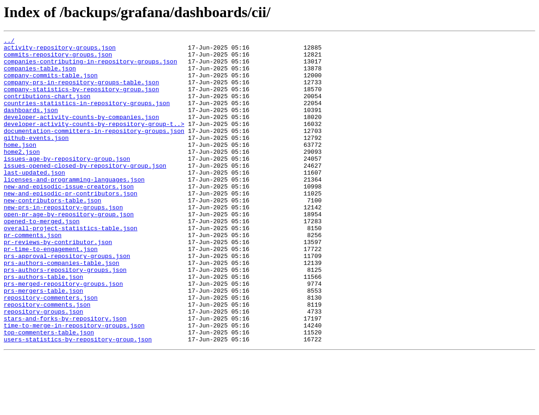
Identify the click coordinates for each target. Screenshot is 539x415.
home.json (20, 167)
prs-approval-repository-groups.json (67, 300)
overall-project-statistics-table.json (71, 267)
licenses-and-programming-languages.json (74, 208)
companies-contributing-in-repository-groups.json (90, 67)
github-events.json (36, 158)
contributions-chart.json (47, 108)
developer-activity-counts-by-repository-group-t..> (94, 142)
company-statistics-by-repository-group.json (81, 100)
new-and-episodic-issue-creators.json (69, 217)
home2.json (22, 175)
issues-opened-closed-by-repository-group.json (85, 192)
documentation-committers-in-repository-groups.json (94, 150)
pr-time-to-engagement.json (51, 292)
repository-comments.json (47, 358)
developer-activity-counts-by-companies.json (81, 133)
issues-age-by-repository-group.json (67, 183)
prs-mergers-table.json (43, 342)
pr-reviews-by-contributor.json (58, 283)
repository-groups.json (43, 367)
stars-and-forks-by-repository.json (65, 375)
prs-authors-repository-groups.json (65, 317)
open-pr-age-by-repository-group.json (69, 250)
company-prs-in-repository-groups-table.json (81, 92)
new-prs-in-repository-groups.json (63, 242)
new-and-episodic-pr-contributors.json (71, 225)
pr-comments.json (33, 275)
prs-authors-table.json (43, 325)
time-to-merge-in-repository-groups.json (74, 383)
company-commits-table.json (51, 83)
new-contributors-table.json (52, 233)
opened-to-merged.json (42, 258)
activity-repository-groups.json (60, 50)
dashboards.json (31, 125)
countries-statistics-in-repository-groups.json (87, 117)
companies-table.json (40, 75)
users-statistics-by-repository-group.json (78, 400)
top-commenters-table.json (49, 392)
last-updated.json (34, 200)
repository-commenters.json (51, 350)
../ (9, 42)
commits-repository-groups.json (58, 58)
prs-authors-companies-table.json (61, 308)
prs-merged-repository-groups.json (63, 333)
